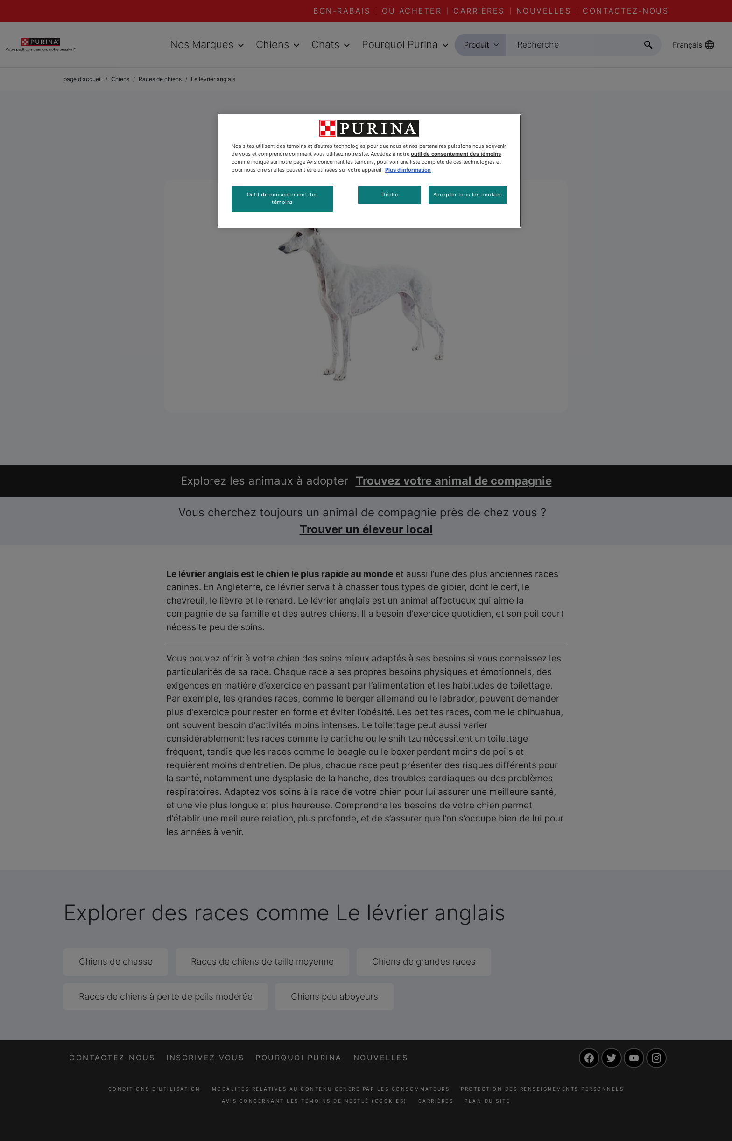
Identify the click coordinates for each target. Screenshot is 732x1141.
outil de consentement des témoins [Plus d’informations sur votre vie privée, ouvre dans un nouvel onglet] (456, 154)
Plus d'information (408, 170)
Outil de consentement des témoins (282, 198)
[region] (369, 171)
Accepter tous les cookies (467, 194)
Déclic (389, 194)
